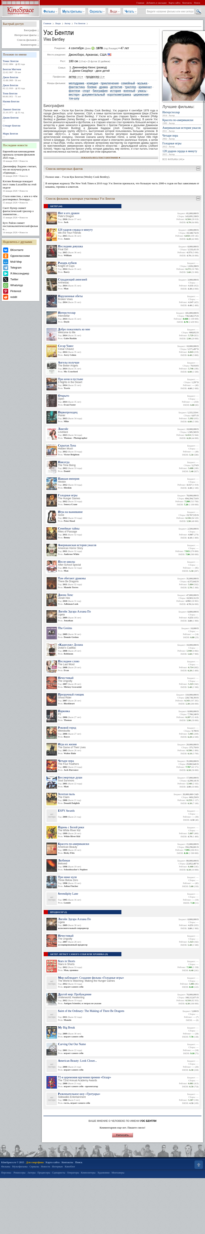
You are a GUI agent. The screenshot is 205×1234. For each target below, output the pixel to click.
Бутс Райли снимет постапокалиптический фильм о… (20, 227)
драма (103, 87)
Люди (113, 11)
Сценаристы (58, 1172)
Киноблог (70, 1166)
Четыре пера (182, 137)
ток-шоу (74, 98)
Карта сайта (174, 2)
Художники (103, 1172)
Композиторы (88, 1172)
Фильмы (49, 11)
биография (100, 90)
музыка (142, 83)
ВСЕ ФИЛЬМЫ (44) (173, 159)
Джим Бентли (20, 119)
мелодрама (76, 83)
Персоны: (6, 1172)
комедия (92, 83)
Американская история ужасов (182, 129)
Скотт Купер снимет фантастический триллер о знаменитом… (20, 212)
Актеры (31, 1172)
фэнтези (74, 90)
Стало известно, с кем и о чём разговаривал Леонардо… (20, 199)
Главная (140, 2)
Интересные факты (25, 35)
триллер (130, 87)
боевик (92, 87)
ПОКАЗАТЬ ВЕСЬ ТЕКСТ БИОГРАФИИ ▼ (101, 158)
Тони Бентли (20, 95)
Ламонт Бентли (20, 111)
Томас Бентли (20, 62)
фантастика (77, 87)
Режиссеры (19, 1172)
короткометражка (119, 94)
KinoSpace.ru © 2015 (12, 1162)
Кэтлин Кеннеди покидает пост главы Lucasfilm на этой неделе (20, 186)
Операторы (73, 1172)
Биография (30, 30)
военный (129, 90)
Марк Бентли (20, 135)
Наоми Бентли (20, 103)
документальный (93, 94)
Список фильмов (27, 39)
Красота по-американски (182, 122)
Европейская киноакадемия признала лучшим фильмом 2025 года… (20, 156)
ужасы (142, 90)
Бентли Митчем (20, 71)
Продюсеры (43, 1172)
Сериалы (96, 11)
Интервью (57, 1166)
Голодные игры (182, 145)
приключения (110, 83)
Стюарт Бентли (20, 127)
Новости (45, 1166)
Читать (129, 11)
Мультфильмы (72, 11)
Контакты (187, 2)
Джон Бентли (20, 79)
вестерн (74, 94)
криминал (145, 87)
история (115, 90)
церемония (140, 94)
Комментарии (29, 44)
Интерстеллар (182, 114)
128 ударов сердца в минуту (182, 153)
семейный (128, 83)
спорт (86, 90)
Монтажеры (118, 1172)
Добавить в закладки (156, 2)
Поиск (197, 2)
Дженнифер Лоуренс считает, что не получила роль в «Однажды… (20, 171)
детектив (116, 87)
